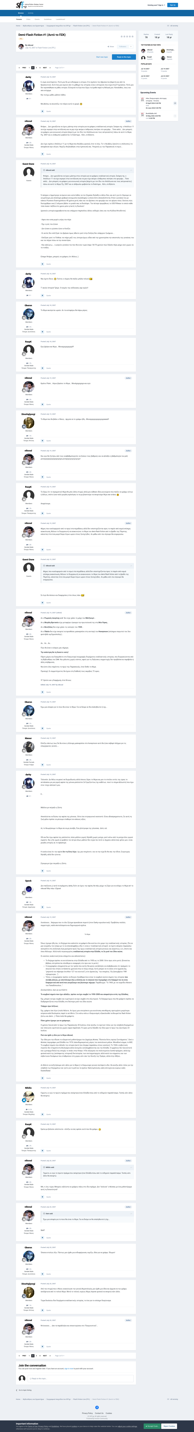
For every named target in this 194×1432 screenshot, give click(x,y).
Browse (21, 14)
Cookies (109, 1413)
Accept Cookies (151, 1426)
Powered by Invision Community (97, 1418)
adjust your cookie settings (127, 1426)
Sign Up (172, 5)
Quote (48, 111)
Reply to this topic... (38, 1379)
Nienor (169, 57)
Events (37, 19)
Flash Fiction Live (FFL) (46, 48)
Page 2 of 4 (59, 68)
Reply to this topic (124, 57)
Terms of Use (32, 1426)
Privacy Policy (87, 1413)
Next (45, 68)
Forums (19, 19)
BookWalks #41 (151, 113)
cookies (74, 1426)
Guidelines (48, 19)
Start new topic (102, 57)
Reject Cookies (169, 1426)
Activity (30, 13)
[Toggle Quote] (44, 170)
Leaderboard (60, 19)
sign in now (68, 1369)
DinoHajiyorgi (171, 50)
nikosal (149, 50)
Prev (24, 68)
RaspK (149, 57)
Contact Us (99, 1413)
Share (111, 46)
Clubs (28, 19)
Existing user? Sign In (156, 5)
